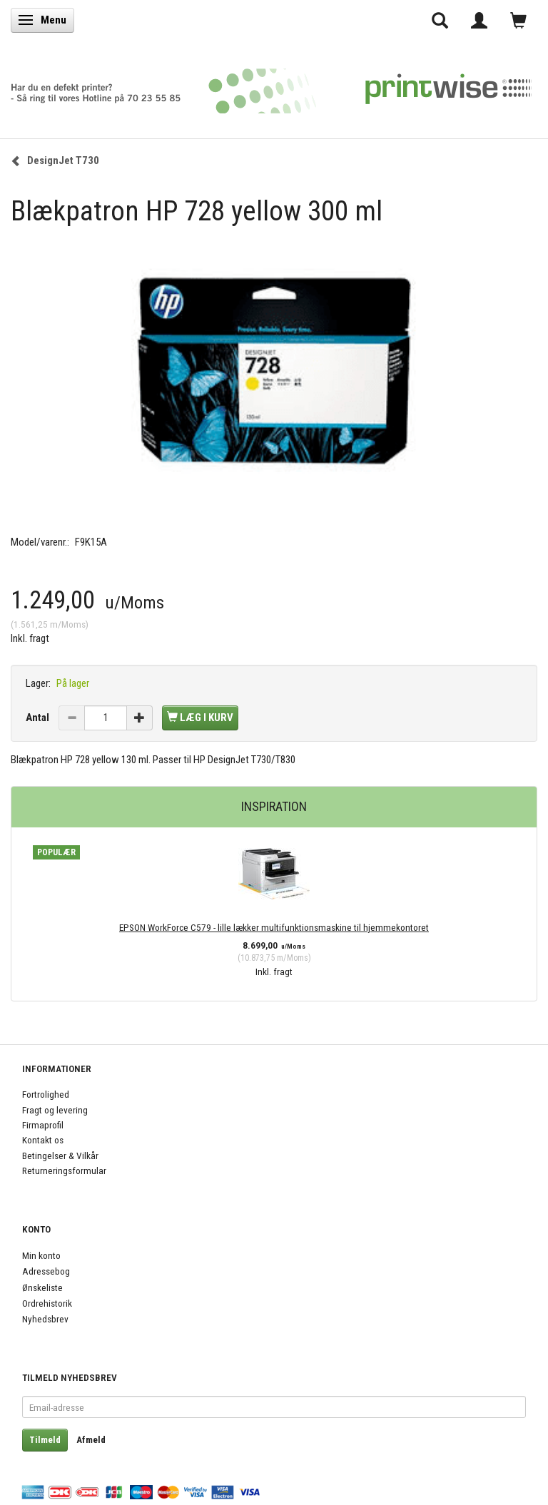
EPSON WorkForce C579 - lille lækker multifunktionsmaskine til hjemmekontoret (274, 927)
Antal (38, 717)
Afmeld (91, 1439)
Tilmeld (45, 1439)
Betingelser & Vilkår (60, 1155)
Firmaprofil (43, 1125)
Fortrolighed (45, 1094)
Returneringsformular (64, 1170)
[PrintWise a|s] (271, 86)
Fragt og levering (55, 1110)
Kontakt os (43, 1140)
